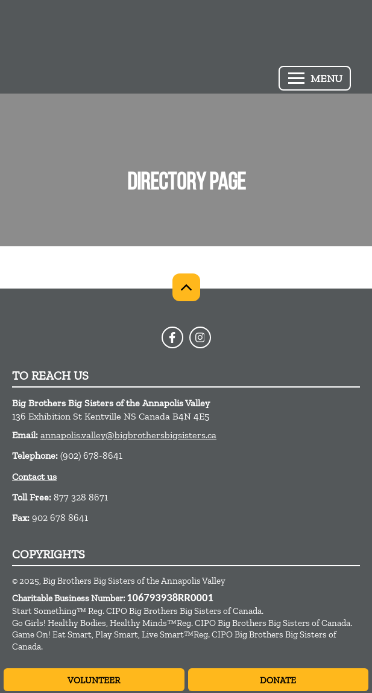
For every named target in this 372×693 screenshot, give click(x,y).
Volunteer (94, 680)
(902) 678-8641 (91, 455)
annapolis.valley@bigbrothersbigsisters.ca (128, 435)
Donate (278, 680)
